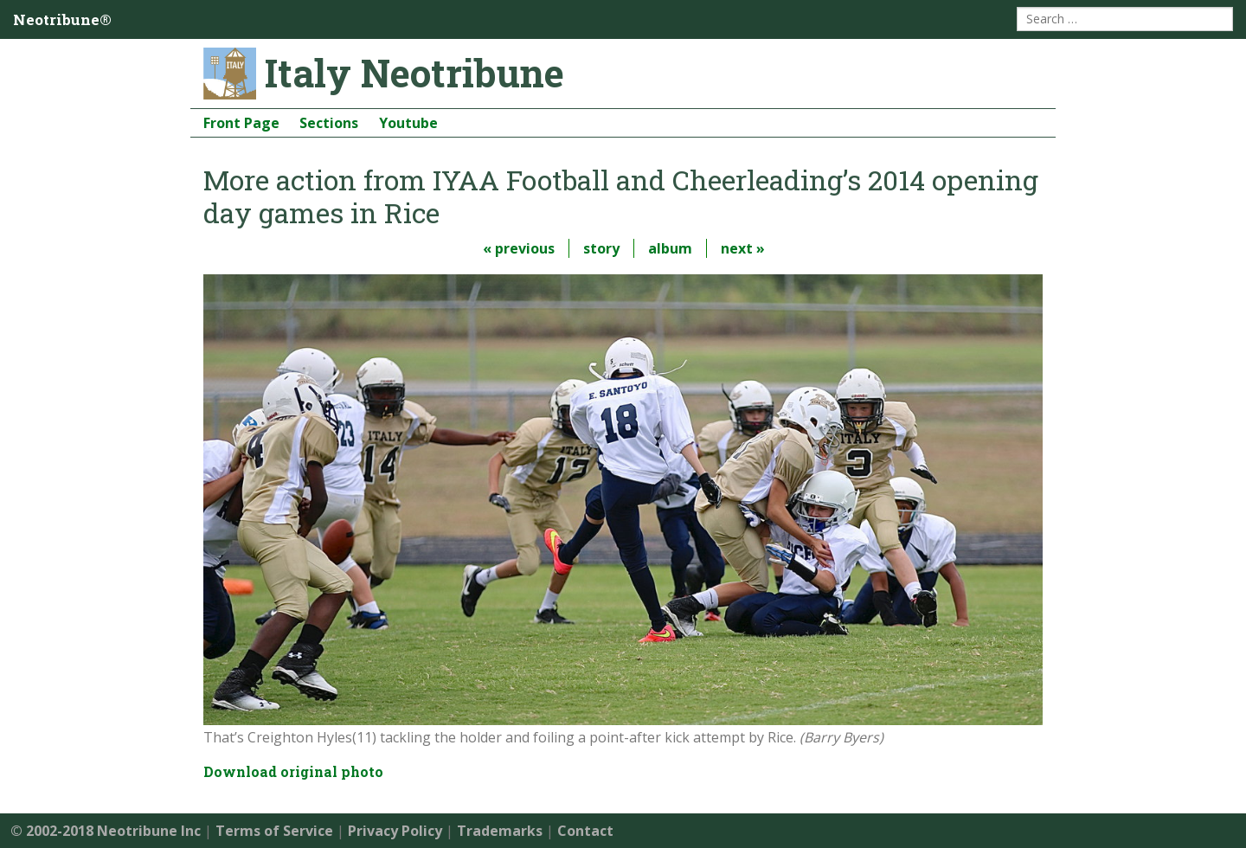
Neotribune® (62, 19)
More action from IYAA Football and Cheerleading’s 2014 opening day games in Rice (620, 196)
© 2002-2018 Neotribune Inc (105, 830)
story (601, 248)
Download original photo (293, 771)
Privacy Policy (395, 830)
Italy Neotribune (414, 73)
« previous (519, 248)
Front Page (241, 122)
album (670, 248)
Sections (328, 122)
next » (743, 248)
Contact (585, 830)
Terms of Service (274, 830)
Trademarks (500, 830)
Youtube (408, 122)
